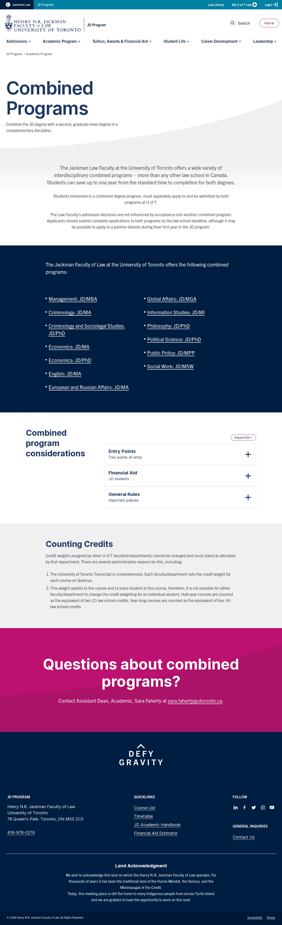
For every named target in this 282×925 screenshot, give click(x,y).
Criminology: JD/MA (70, 312)
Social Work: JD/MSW (170, 366)
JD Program (45, 4)
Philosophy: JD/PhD (168, 326)
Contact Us (244, 837)
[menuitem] (18, 41)
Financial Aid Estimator (156, 833)
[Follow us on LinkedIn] (235, 807)
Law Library (216, 5)
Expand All (244, 437)
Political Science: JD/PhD (174, 339)
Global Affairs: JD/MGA (171, 299)
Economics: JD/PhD (70, 360)
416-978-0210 (21, 832)
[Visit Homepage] (43, 23)
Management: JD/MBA (73, 299)
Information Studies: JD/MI (176, 312)
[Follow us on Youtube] (272, 807)
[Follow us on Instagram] (263, 807)
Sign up (269, 23)
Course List (144, 807)
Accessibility (254, 917)
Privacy (271, 917)
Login (271, 4)
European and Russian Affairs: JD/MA (89, 387)
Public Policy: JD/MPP (171, 353)
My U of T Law (244, 4)
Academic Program (39, 54)
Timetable (143, 816)
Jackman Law (16, 4)
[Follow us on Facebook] (244, 807)
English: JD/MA (65, 373)
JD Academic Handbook (157, 824)
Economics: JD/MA (69, 346)
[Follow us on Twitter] (254, 807)
